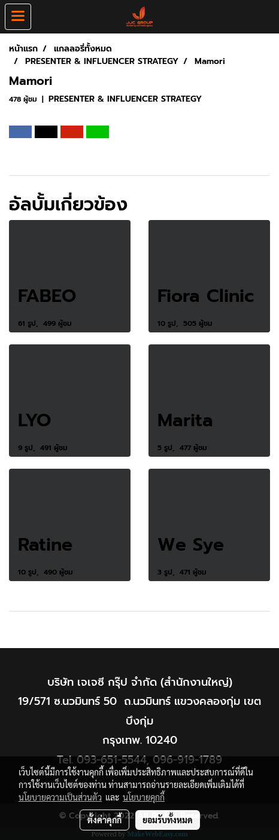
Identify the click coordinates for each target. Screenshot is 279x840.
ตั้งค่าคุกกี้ (104, 819)
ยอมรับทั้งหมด (167, 819)
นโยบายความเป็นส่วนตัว (60, 797)
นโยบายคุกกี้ (144, 797)
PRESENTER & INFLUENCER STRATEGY (125, 99)
